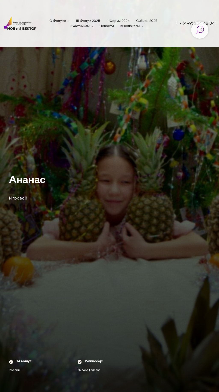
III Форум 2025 (88, 21)
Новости (106, 26)
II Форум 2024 (118, 21)
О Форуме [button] (58, 21)
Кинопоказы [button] (130, 26)
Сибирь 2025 (146, 21)
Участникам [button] (80, 26)
